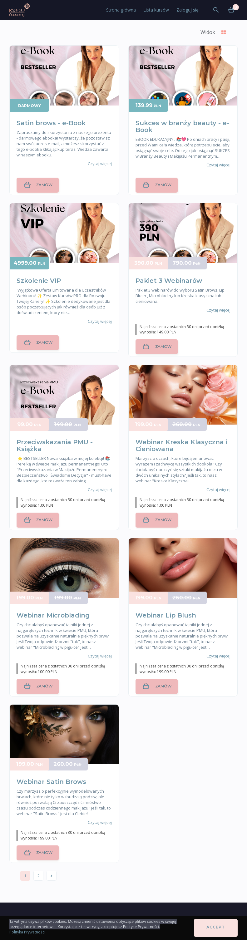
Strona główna (121, 10)
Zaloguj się (187, 10)
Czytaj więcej (100, 163)
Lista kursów (156, 10)
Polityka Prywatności (27, 932)
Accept (215, 927)
